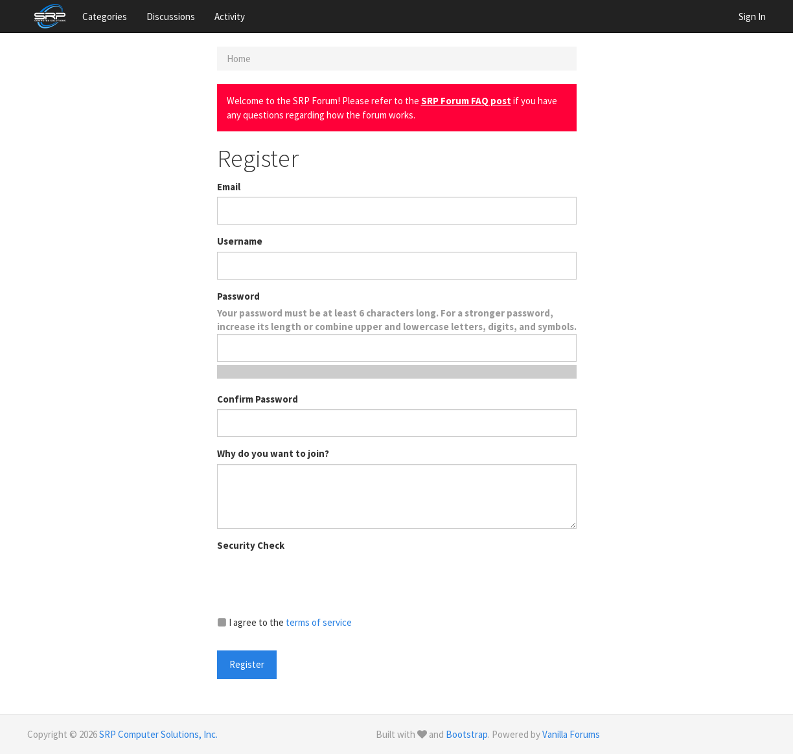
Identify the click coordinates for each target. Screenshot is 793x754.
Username (239, 241)
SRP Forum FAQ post (466, 100)
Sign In (752, 16)
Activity (229, 16)
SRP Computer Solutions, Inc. (158, 734)
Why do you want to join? (273, 453)
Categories (104, 16)
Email (228, 187)
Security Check (250, 545)
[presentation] (315, 580)
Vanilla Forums (571, 734)
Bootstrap (467, 734)
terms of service (319, 622)
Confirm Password (257, 399)
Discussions (170, 16)
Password (238, 296)
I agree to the (284, 622)
